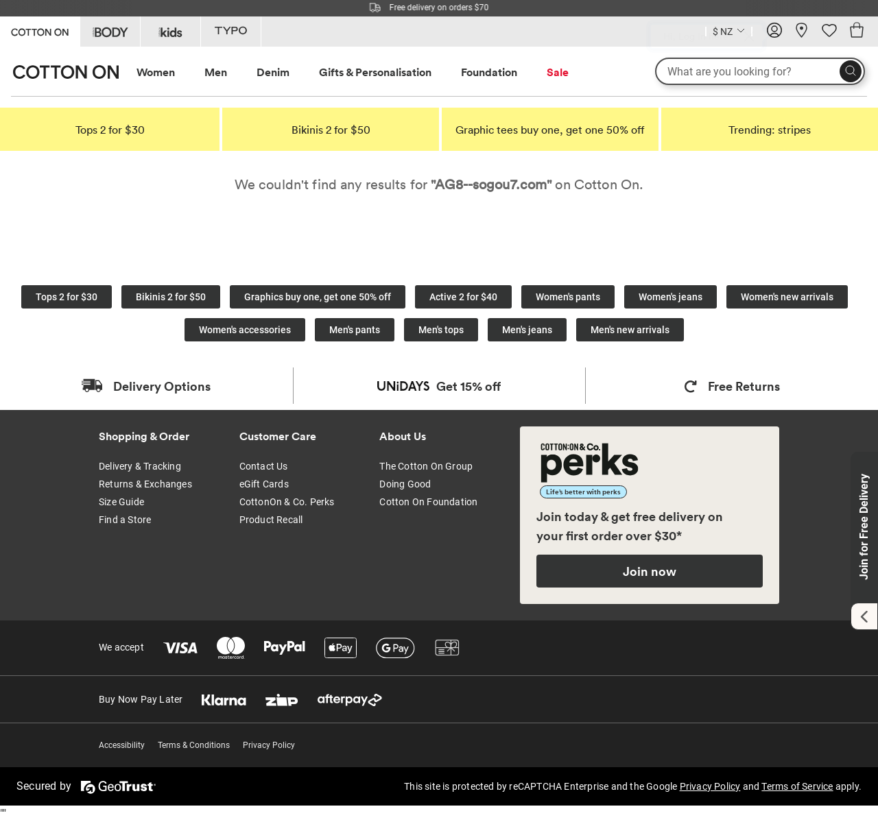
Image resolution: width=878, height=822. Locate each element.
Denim (273, 72)
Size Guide (121, 501)
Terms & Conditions (194, 745)
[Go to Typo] (231, 31)
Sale (558, 72)
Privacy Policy (269, 745)
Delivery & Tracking (140, 466)
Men (215, 72)
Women (156, 72)
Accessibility (122, 745)
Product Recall (271, 519)
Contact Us (263, 466)
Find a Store (125, 519)
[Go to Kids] (170, 31)
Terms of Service (797, 786)
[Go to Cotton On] (40, 30)
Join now (649, 571)
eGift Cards (264, 484)
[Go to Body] (110, 31)
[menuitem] (168, 72)
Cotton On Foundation (428, 501)
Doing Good (405, 484)
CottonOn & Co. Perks (287, 501)
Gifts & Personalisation (375, 72)
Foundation (489, 72)
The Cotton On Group (426, 466)
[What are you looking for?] (760, 71)
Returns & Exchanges (145, 484)
